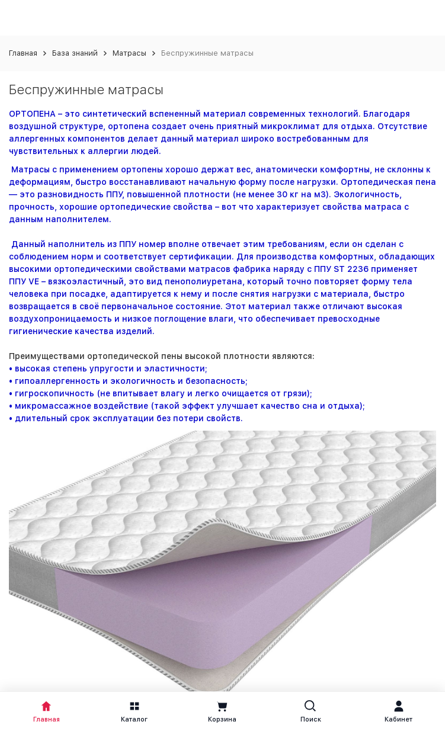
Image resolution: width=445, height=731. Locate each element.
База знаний (75, 53)
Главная (23, 53)
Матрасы (129, 53)
